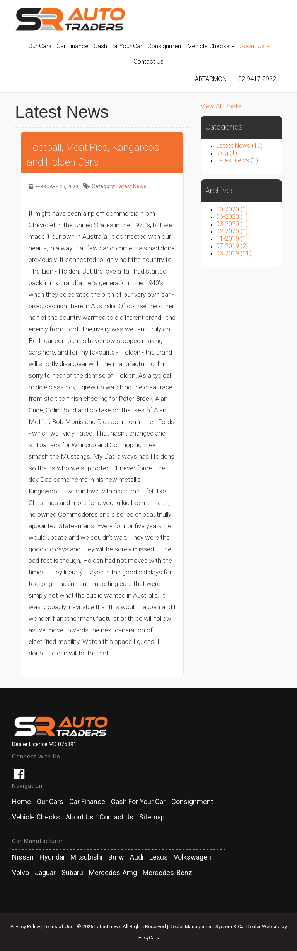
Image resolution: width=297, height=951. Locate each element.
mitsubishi (86, 857)
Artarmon (211, 79)
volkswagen (192, 857)
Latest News (131, 186)
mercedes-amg (113, 873)
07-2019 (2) (232, 246)
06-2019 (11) (233, 253)
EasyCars (148, 938)
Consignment (165, 46)
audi (136, 857)
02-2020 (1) (232, 231)
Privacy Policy (25, 926)
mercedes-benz (167, 873)
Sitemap (152, 817)
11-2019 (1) (232, 238)
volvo (20, 873)
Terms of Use (59, 926)
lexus (158, 857)
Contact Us (148, 61)
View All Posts (221, 106)
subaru (72, 873)
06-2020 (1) (232, 216)
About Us (255, 46)
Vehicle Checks (211, 46)
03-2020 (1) (232, 224)
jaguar (45, 873)
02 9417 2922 (257, 79)
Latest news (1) (237, 160)
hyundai (52, 857)
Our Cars (39, 46)
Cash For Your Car (118, 46)
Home (21, 802)
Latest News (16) (239, 145)
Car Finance (72, 46)
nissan (23, 857)
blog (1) (226, 153)
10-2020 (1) (232, 209)
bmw (116, 857)
